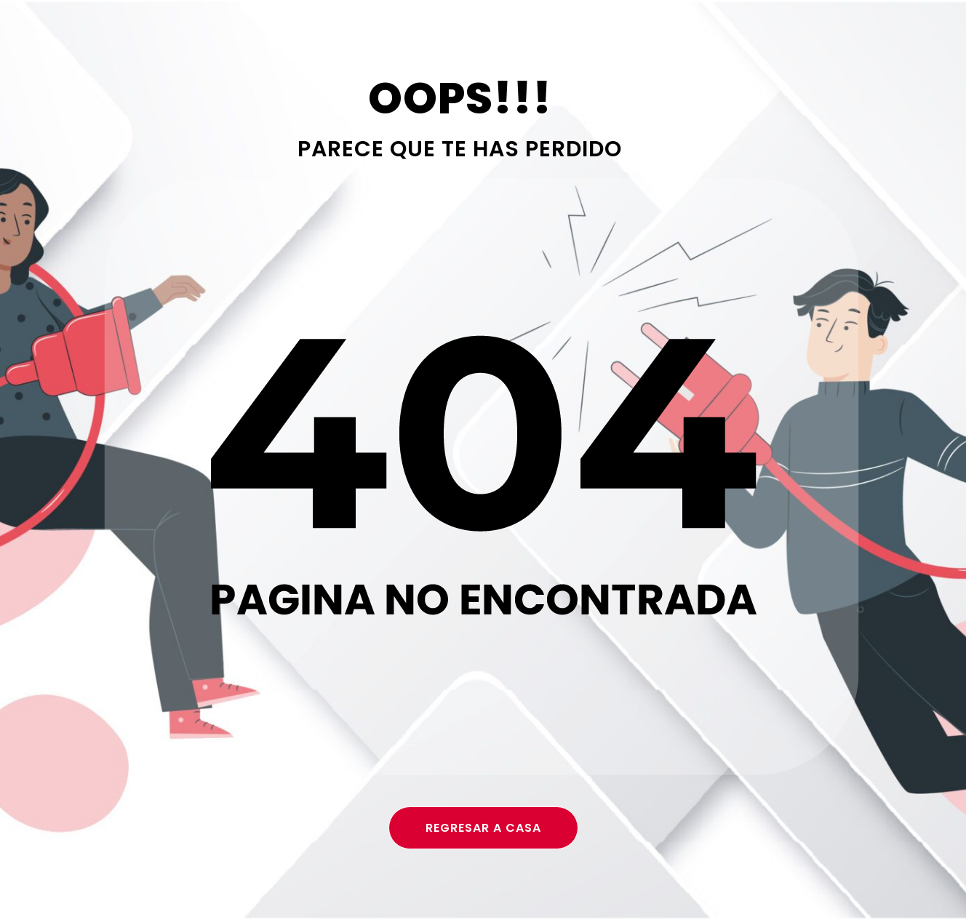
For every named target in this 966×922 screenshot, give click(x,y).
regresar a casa (483, 827)
